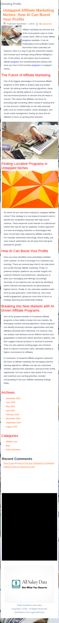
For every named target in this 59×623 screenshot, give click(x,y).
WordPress (20, 620)
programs (26, 40)
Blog (8, 445)
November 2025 (13, 398)
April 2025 (10, 410)
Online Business (13, 449)
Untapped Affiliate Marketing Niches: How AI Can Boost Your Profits (28, 14)
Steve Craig (8, 463)
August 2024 (11, 426)
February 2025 (12, 414)
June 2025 (10, 402)
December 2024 (13, 418)
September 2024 (13, 422)
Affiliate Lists (11, 441)
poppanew (47, 24)
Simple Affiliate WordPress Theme (39, 620)
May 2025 (10, 406)
